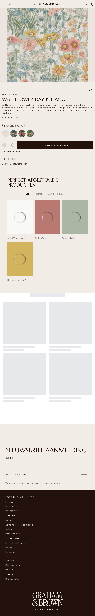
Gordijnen (9, 560)
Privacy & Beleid (12, 533)
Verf (28, 194)
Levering (9, 502)
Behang (39, 194)
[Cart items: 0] (91, 4)
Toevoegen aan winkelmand (55, 145)
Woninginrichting (58, 194)
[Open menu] (4, 4)
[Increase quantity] (11, 145)
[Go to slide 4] (50, 78)
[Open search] (9, 4)
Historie (8, 520)
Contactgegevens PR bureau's (19, 524)
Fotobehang (11, 552)
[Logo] (47, 4)
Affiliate (8, 529)
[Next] (89, 42)
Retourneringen (12, 506)
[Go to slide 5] (53, 78)
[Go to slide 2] (44, 78)
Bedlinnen (9, 569)
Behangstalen (11, 510)
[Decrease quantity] (4, 145)
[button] (47, 159)
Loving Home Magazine (15, 543)
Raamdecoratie (12, 565)
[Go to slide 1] (41, 78)
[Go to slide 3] (47, 78)
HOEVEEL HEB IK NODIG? (11, 151)
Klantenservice (12, 579)
